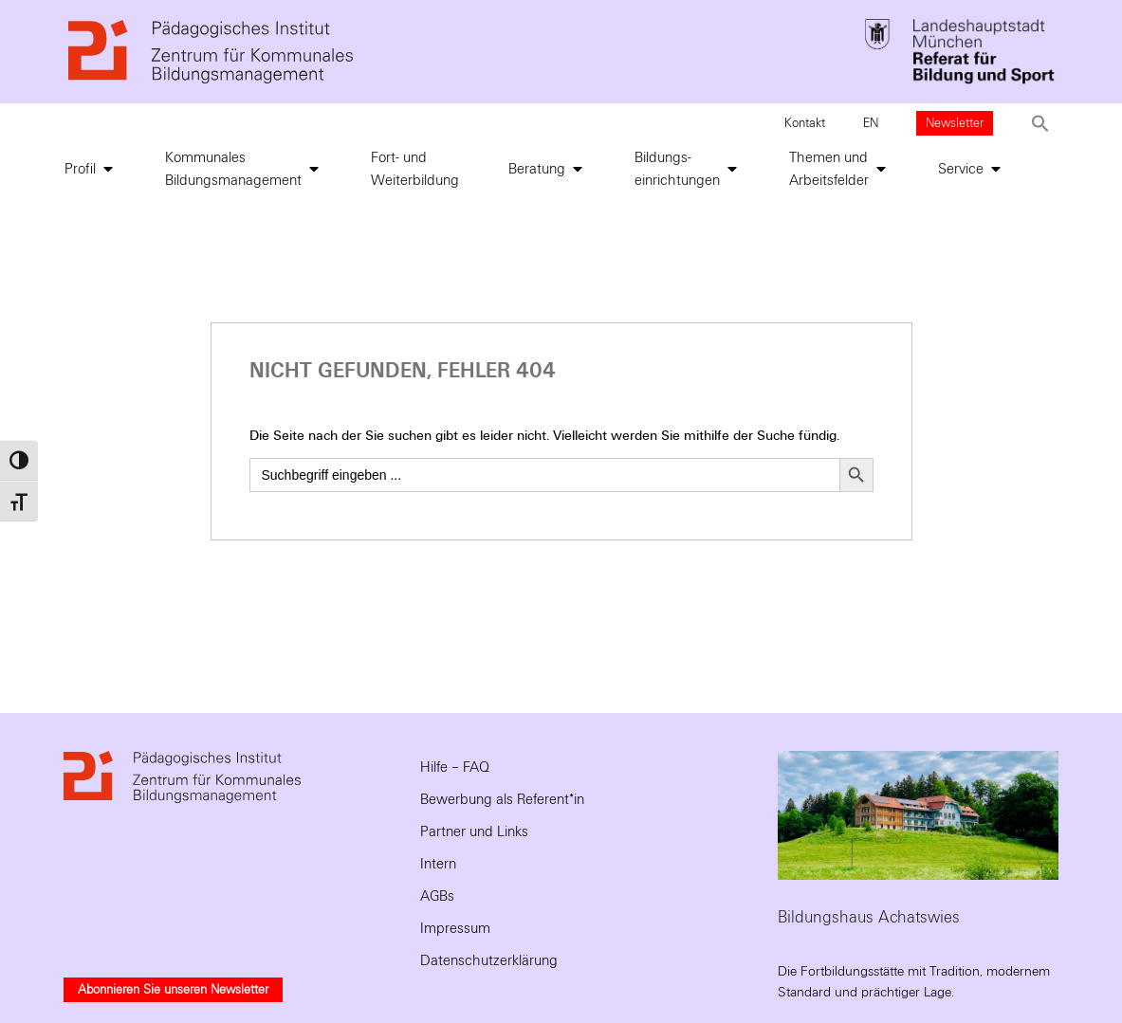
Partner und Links (474, 831)
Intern (438, 863)
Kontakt (804, 123)
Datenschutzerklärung (489, 960)
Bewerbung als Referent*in (502, 799)
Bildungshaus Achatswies (869, 917)
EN (870, 123)
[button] (1040, 123)
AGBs (437, 895)
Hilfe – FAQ (454, 767)
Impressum (455, 928)
